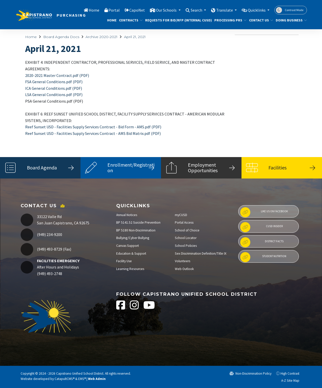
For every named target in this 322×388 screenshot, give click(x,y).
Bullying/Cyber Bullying (132, 238)
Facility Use (124, 261)
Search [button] (193, 10)
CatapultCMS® (64, 379)
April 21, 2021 (135, 37)
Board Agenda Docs (61, 37)
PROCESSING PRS (228, 20)
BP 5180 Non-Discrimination (135, 230)
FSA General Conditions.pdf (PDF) (54, 81)
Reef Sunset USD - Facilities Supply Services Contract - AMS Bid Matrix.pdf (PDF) (93, 133)
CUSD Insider (261, 227)
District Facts (262, 242)
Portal (107, 10)
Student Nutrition (263, 257)
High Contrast (289, 373)
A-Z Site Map (287, 380)
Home (87, 10)
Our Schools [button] (161, 10)
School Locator (185, 238)
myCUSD (181, 215)
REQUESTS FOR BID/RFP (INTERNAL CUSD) (175, 20)
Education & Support (131, 253)
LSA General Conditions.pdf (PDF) (54, 94)
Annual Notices (126, 215)
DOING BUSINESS (290, 20)
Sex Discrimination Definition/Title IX (200, 253)
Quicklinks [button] (256, 10)
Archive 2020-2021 (101, 37)
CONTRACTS (129, 20)
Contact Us (259, 20)
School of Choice (187, 230)
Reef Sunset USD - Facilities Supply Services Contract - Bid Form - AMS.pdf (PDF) (93, 126)
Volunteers (182, 261)
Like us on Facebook (264, 212)
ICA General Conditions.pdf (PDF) (53, 88)
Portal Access (184, 222)
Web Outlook (184, 269)
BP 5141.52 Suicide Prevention (138, 222)
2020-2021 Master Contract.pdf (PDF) (57, 75)
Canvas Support (127, 246)
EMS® (82, 379)
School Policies (186, 246)
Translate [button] (222, 10)
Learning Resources (130, 269)
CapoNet (131, 10)
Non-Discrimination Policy (250, 373)
